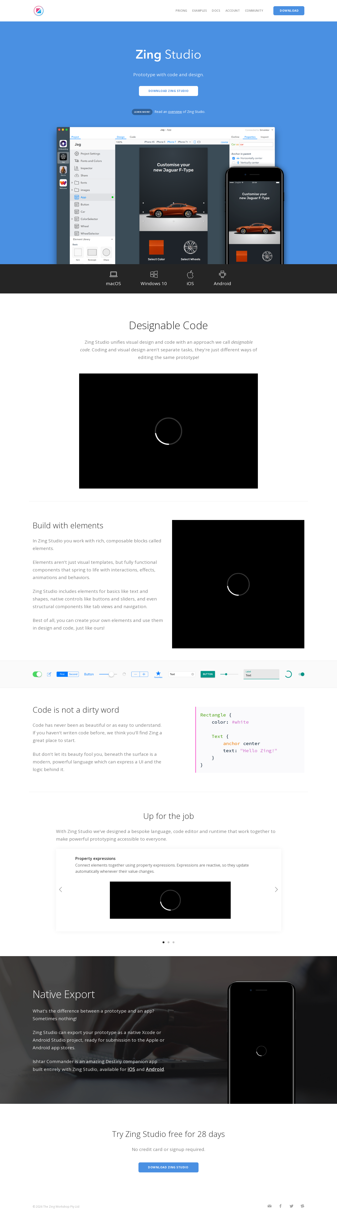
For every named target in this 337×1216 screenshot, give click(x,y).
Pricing (181, 11)
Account (232, 11)
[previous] (60, 890)
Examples (199, 11)
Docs (216, 11)
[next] (276, 890)
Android (155, 1069)
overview (175, 111)
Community (254, 11)
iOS (131, 1069)
